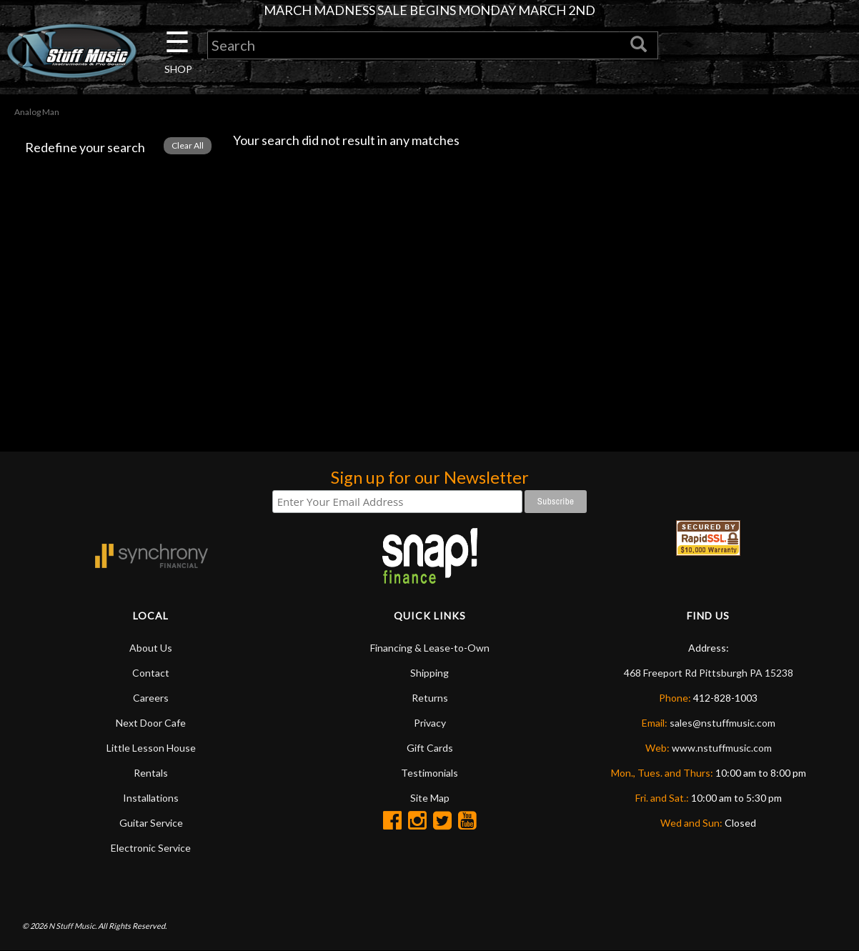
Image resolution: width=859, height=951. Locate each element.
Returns (430, 698)
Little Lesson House (151, 748)
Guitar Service (151, 823)
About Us (150, 648)
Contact (150, 673)
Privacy (430, 723)
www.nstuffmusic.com (722, 748)
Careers (151, 698)
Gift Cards (430, 748)
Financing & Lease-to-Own (430, 648)
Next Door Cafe (151, 723)
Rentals (151, 773)
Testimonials (429, 773)
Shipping (429, 673)
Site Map (430, 798)
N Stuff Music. (72, 925)
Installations (151, 798)
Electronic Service (151, 848)
